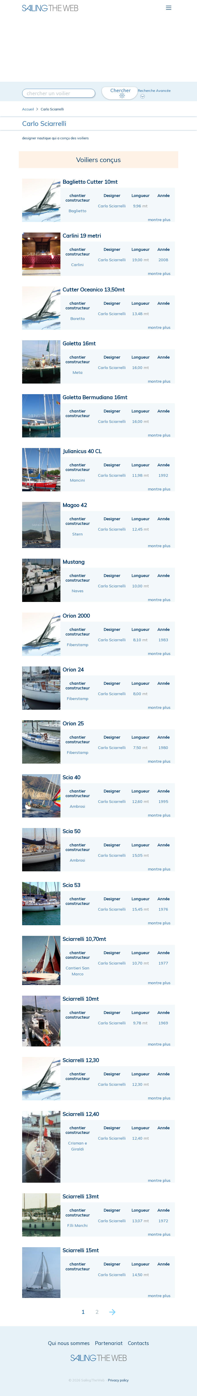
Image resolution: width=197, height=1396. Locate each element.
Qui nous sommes (69, 1343)
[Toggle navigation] (168, 7)
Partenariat (109, 1343)
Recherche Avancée (154, 93)
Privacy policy (118, 1380)
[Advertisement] (98, 48)
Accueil (28, 109)
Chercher (120, 92)
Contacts (138, 1343)
